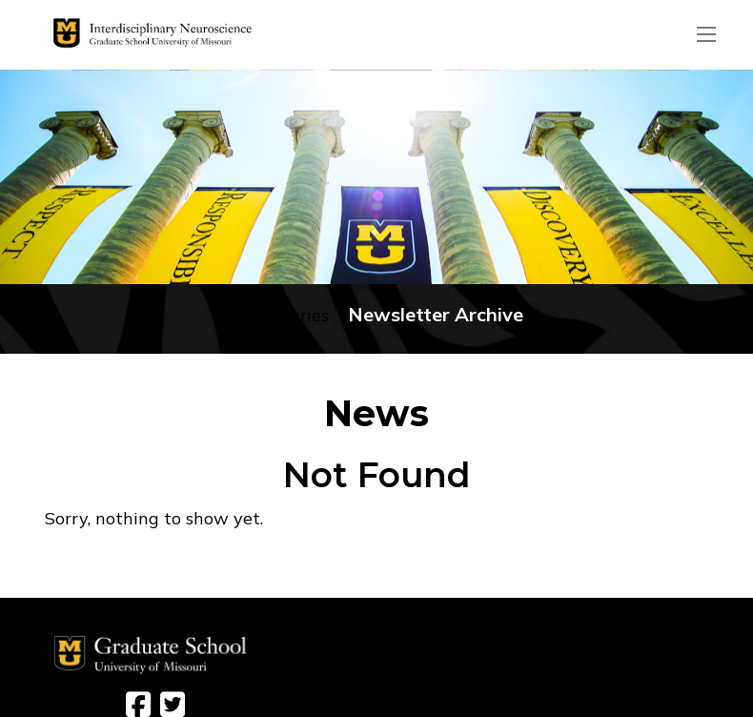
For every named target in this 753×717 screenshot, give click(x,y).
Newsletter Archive (435, 314)
